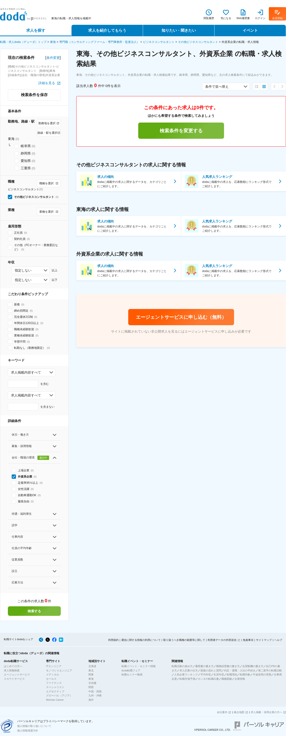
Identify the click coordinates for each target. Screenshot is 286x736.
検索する (34, 611)
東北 (91, 670)
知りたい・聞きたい (179, 30)
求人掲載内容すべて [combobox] (26, 372)
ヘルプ (278, 639)
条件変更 (53, 58)
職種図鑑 (226, 678)
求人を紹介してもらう (107, 30)
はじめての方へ (13, 666)
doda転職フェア (131, 670)
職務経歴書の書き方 (228, 666)
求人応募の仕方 (188, 670)
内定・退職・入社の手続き (239, 670)
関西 (91, 687)
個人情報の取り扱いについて (34, 726)
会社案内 (222, 712)
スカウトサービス (14, 678)
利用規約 (113, 639)
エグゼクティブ (55, 691)
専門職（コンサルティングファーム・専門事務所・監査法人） (99, 42)
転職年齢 (245, 674)
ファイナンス (54, 682)
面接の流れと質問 (210, 670)
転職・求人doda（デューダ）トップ (23, 42)
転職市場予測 (187, 678)
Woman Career (55, 699)
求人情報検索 (12, 670)
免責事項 (248, 639)
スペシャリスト (55, 687)
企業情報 (240, 678)
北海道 (92, 666)
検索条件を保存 (34, 95)
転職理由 (232, 674)
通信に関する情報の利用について (141, 639)
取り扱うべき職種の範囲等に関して (184, 639)
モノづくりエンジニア (59, 670)
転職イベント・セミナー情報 (139, 666)
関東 (91, 674)
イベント (250, 30)
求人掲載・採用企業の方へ (266, 712)
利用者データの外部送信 (222, 639)
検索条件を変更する (181, 130)
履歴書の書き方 (204, 666)
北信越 (92, 682)
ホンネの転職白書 (208, 678)
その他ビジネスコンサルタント (198, 42)
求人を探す (35, 30)
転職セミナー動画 (132, 674)
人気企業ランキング (186, 674)
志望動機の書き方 (252, 666)
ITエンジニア (53, 666)
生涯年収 (219, 674)
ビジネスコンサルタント (158, 42)
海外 (91, 699)
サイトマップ (264, 639)
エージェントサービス (17, 674)
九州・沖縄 (95, 695)
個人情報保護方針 (27, 730)
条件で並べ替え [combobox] (217, 86)
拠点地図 (239, 712)
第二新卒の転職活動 (270, 670)
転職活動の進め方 (182, 666)
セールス (51, 678)
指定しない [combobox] (23, 270)
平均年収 (205, 674)
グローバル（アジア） (59, 695)
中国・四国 (95, 691)
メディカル (52, 674)
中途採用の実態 (262, 674)
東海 (53, 42)
